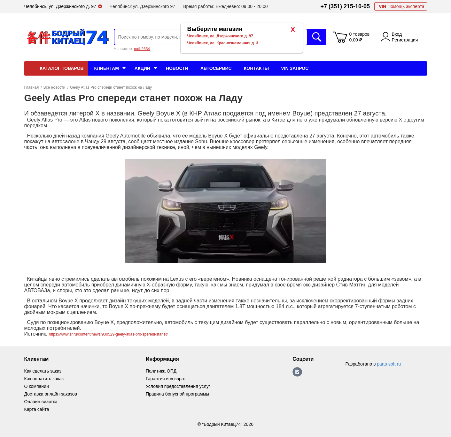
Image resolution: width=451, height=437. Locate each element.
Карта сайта (36, 409)
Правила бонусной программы (177, 393)
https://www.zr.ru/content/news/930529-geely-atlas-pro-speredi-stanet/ (108, 334)
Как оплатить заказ (44, 378)
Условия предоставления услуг (178, 386)
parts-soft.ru (389, 364)
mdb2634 (142, 49)
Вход (397, 34)
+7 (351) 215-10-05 (345, 6)
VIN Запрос (294, 68)
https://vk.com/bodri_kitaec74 (297, 372)
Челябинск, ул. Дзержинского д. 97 (220, 36)
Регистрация (405, 39)
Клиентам (106, 68)
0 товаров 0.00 (359, 37)
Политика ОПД (161, 371)
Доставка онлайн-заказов (50, 393)
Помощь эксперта (401, 6)
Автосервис (216, 68)
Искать (317, 37)
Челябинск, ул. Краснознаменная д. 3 (222, 43)
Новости (177, 68)
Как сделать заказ (42, 371)
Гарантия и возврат (166, 378)
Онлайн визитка (41, 401)
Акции (142, 68)
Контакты (256, 68)
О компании (36, 386)
